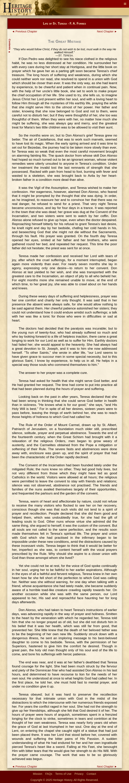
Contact (91, 773)
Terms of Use (63, 773)
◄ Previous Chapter (24, 31)
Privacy (79, 773)
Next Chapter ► (107, 31)
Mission (37, 773)
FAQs (48, 773)
